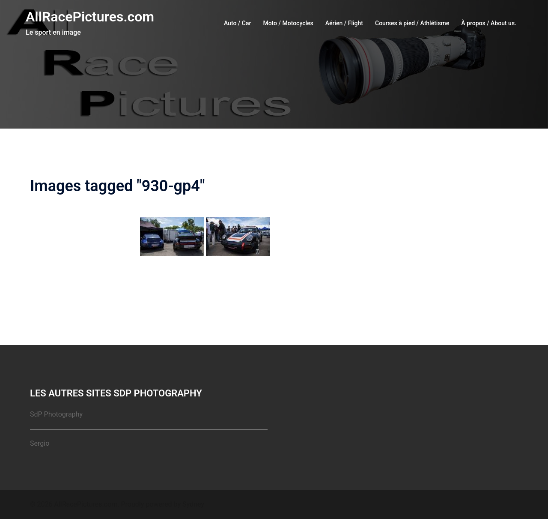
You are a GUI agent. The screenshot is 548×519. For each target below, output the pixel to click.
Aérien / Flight (344, 23)
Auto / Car (237, 23)
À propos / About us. (488, 23)
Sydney (193, 504)
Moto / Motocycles (288, 23)
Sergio (39, 443)
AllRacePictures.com (90, 17)
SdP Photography (56, 414)
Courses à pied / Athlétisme (412, 23)
